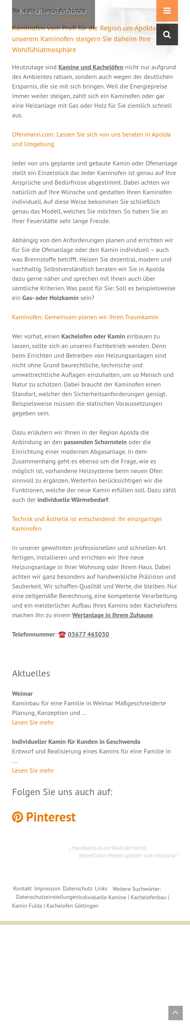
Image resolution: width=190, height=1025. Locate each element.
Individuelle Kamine (102, 897)
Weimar (22, 693)
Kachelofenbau (148, 897)
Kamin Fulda (27, 905)
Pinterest (44, 816)
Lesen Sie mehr (33, 722)
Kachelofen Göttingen (72, 905)
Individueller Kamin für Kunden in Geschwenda (76, 741)
